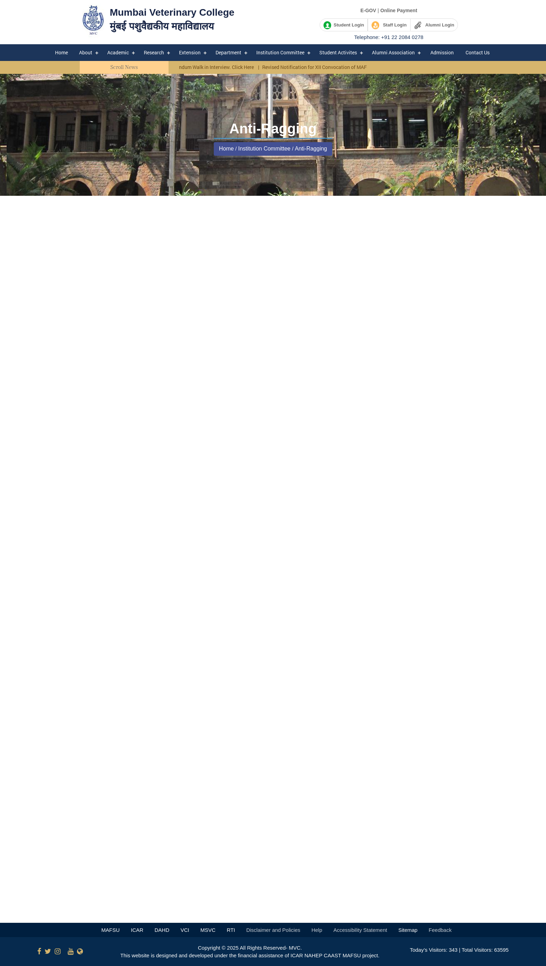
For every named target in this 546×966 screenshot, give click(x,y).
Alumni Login (434, 25)
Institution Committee (280, 52)
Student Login (343, 25)
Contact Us (478, 52)
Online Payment (398, 10)
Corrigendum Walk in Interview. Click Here (211, 67)
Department (228, 52)
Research (154, 52)
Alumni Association (393, 52)
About (85, 52)
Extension (190, 52)
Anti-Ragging (311, 149)
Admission (442, 52)
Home (61, 52)
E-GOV (368, 10)
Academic (118, 52)
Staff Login (389, 25)
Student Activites (338, 52)
